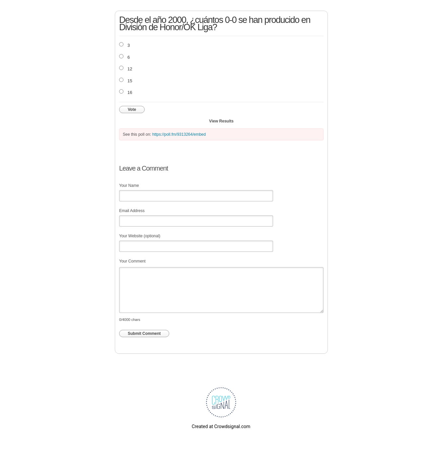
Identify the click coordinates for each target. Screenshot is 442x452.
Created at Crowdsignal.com (221, 426)
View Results (221, 121)
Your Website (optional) (139, 236)
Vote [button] (132, 109)
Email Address (132, 210)
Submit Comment (144, 333)
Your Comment (132, 261)
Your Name (129, 185)
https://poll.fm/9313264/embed (179, 134)
